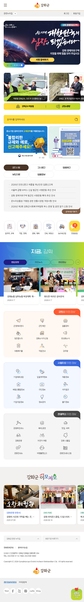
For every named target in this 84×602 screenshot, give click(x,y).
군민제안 (42, 326)
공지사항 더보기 (71, 212)
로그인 (66, 13)
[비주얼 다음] (19, 65)
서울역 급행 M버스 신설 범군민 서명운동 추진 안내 (33, 190)
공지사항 (16, 167)
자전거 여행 (41, 441)
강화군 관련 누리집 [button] (13, 539)
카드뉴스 (39, 262)
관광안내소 (18, 453)
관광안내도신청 (65, 453)
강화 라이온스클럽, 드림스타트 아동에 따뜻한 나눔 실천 (58, 517)
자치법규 (65, 389)
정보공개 (42, 402)
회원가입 (76, 13)
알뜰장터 (65, 326)
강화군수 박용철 (28, 106)
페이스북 (13, 591)
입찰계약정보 (42, 377)
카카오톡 (7, 591)
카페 (32, 591)
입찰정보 (41, 174)
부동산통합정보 (19, 389)
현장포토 (15, 262)
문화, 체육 (36, 233)
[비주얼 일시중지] (17, 65)
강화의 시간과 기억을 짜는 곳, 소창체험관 (21, 517)
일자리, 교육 (9, 233)
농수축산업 (62, 233)
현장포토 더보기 (77, 262)
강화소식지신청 (42, 338)
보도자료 (16, 174)
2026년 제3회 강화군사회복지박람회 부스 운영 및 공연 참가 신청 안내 (41, 206)
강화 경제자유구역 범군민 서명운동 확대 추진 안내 (33, 195)
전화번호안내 (8, 548)
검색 (77, 5)
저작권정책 (23, 582)
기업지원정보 (18, 402)
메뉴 (6, 5)
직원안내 (42, 351)
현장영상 (62, 262)
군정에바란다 (18, 326)
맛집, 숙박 (65, 428)
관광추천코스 (18, 428)
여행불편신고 (42, 453)
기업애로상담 (18, 377)
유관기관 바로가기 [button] (52, 539)
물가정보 (65, 402)
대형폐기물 (18, 351)
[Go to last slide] (15, 65)
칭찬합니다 (18, 338)
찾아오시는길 (22, 548)
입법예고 (67, 167)
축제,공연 (42, 428)
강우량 (65, 351)
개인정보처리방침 (10, 582)
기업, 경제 (22, 233)
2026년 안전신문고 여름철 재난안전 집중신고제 (32, 184)
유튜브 (19, 591)
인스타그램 (26, 591)
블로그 (38, 591)
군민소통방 (66, 106)
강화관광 (18, 441)
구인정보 (42, 389)
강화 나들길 (65, 441)
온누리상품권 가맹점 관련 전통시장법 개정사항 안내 (33, 201)
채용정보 (65, 377)
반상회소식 (65, 338)
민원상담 (74, 233)
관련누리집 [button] (8, 13)
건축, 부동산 (48, 233)
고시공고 (41, 167)
